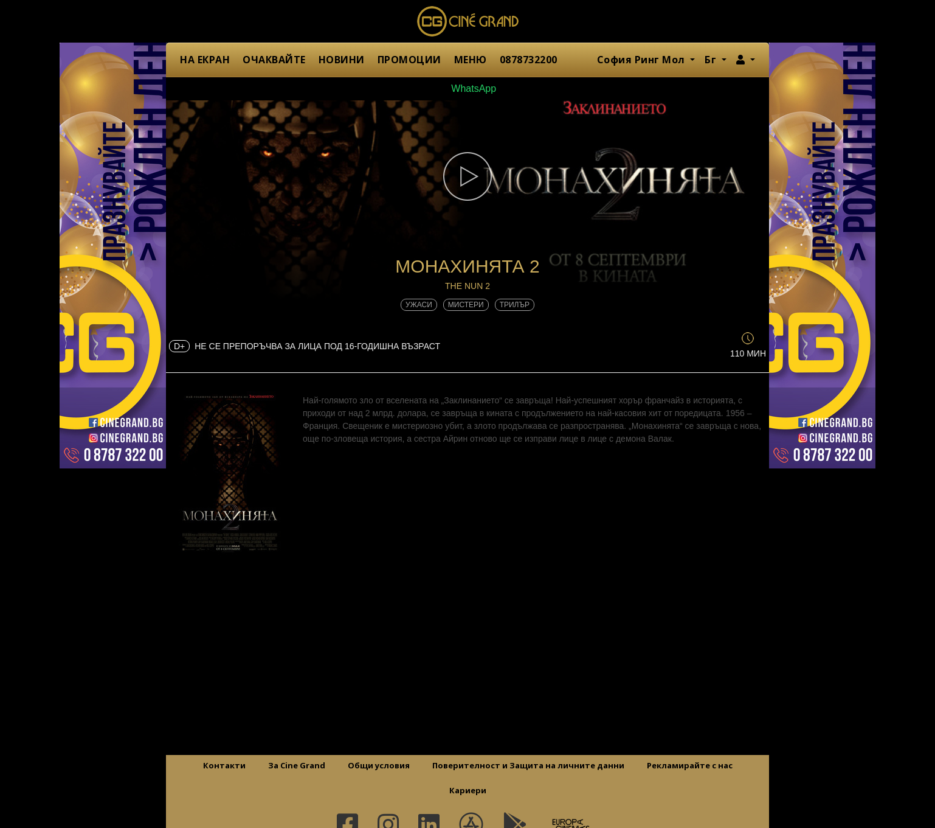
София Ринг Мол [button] (642, 59)
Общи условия (379, 765)
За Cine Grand (296, 765)
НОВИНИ (342, 59)
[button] (745, 59)
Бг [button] (712, 59)
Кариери (467, 790)
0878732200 (528, 59)
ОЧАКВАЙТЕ (274, 59)
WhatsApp (467, 88)
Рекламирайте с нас (690, 765)
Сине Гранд (467, 21)
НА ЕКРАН (205, 59)
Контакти (224, 765)
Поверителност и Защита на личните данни (528, 765)
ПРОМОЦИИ (409, 59)
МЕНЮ (470, 59)
